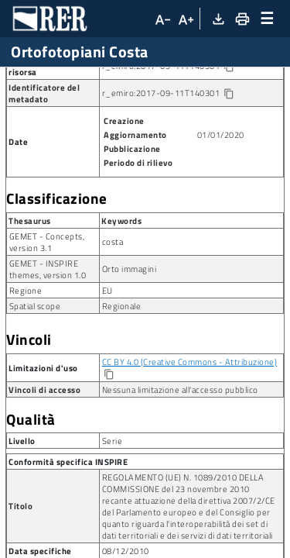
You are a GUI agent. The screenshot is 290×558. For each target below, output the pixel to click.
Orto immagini (129, 336)
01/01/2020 (220, 202)
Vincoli (29, 407)
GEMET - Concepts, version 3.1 (47, 309)
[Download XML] (218, 18)
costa (113, 309)
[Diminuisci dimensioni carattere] (161, 18)
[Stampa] (241, 18)
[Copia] (108, 442)
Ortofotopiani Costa (51, 105)
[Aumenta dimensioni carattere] (185, 18)
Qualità (31, 487)
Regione (26, 357)
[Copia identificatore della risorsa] (228, 134)
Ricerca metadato (54, 79)
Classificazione (56, 266)
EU (107, 357)
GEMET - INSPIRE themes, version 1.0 (48, 336)
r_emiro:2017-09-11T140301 (180, 133)
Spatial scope (35, 373)
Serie (128, 79)
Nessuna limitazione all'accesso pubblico (180, 457)
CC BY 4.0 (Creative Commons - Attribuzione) (190, 429)
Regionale (122, 373)
